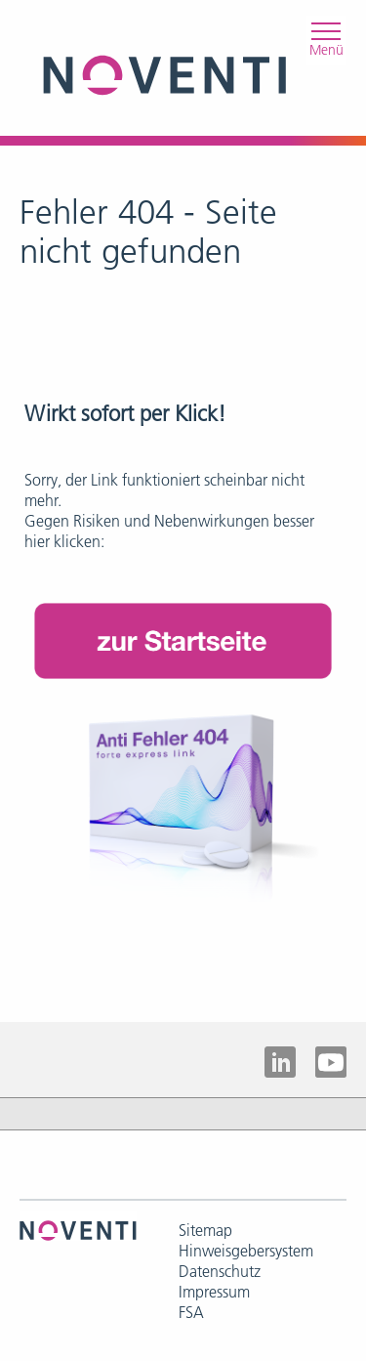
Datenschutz (220, 1271)
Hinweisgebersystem (246, 1250)
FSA (191, 1312)
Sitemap (205, 1230)
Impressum (214, 1291)
